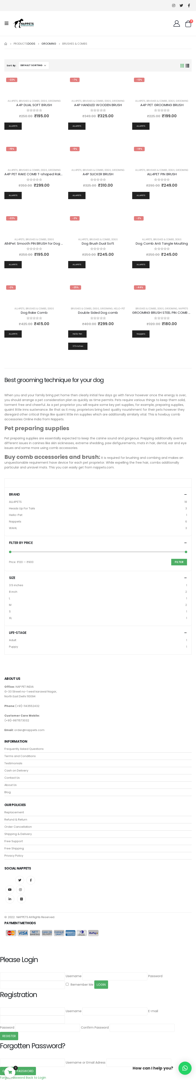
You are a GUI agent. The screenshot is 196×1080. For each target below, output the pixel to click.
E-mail (153, 1011)
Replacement (14, 812)
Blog (7, 792)
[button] (185, 1068)
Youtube (9, 889)
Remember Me (79, 984)
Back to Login (36, 1077)
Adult (12, 640)
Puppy (13, 647)
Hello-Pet (119, 308)
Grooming (54, 101)
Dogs (44, 101)
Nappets (183, 308)
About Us (10, 785)
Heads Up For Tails (22, 508)
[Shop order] (33, 65)
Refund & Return (15, 819)
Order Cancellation (18, 827)
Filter (179, 562)
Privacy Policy (13, 855)
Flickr (21, 899)
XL (10, 618)
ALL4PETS (15, 502)
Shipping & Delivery (18, 834)
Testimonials (13, 763)
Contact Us (12, 778)
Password (155, 976)
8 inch (13, 592)
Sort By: (11, 65)
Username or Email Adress (85, 1062)
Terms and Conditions (20, 756)
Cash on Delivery (16, 770)
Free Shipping (14, 848)
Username (74, 976)
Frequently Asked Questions (24, 749)
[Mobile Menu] (7, 23)
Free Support (13, 841)
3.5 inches (16, 585)
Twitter (19, 880)
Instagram (20, 889)
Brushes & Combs (29, 101)
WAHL (13, 528)
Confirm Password (95, 1027)
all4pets (13, 101)
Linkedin (9, 899)
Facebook (30, 880)
